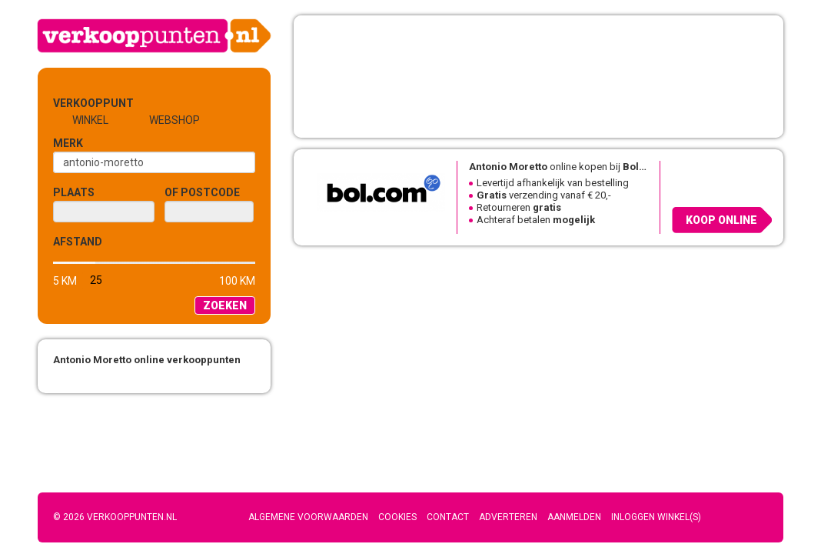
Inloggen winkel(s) (656, 517)
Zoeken (225, 305)
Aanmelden (574, 517)
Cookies (397, 517)
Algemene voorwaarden (308, 517)
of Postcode (202, 192)
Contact (448, 517)
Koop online (721, 220)
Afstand (77, 241)
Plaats (74, 192)
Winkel (90, 120)
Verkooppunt (78, 103)
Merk (68, 143)
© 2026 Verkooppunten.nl (115, 517)
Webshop (174, 120)
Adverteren (508, 517)
